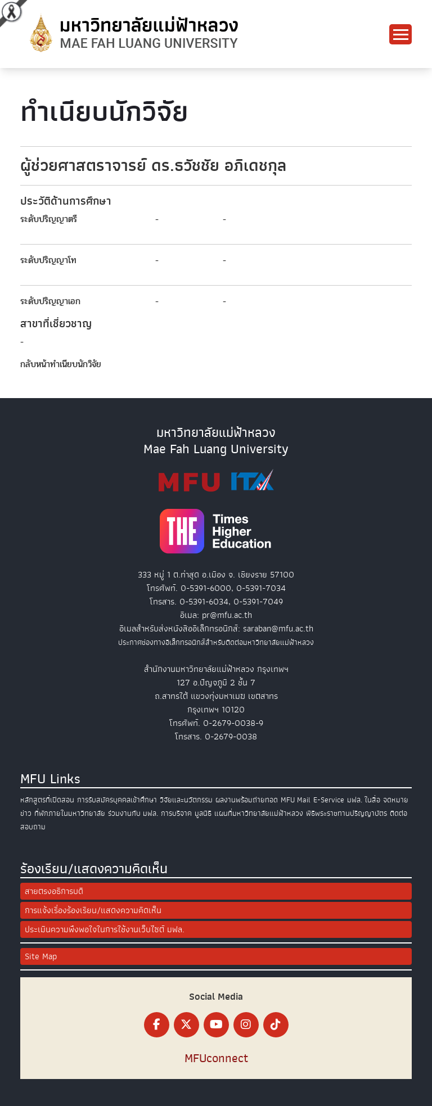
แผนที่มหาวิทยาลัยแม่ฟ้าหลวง (258, 813)
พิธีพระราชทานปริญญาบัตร (346, 813)
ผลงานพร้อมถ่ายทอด (246, 800)
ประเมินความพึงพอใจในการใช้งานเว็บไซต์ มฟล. (104, 929)
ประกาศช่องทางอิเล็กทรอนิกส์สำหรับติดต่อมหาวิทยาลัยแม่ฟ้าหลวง (216, 642)
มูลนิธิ (203, 813)
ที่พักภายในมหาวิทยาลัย (69, 813)
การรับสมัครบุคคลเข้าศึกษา (117, 800)
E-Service (328, 800)
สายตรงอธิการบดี (54, 891)
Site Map (41, 956)
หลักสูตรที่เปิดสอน (47, 800)
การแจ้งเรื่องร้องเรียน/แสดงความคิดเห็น (93, 910)
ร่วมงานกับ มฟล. (133, 813)
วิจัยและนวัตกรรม (186, 800)
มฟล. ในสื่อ (363, 800)
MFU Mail (295, 800)
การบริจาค (176, 813)
